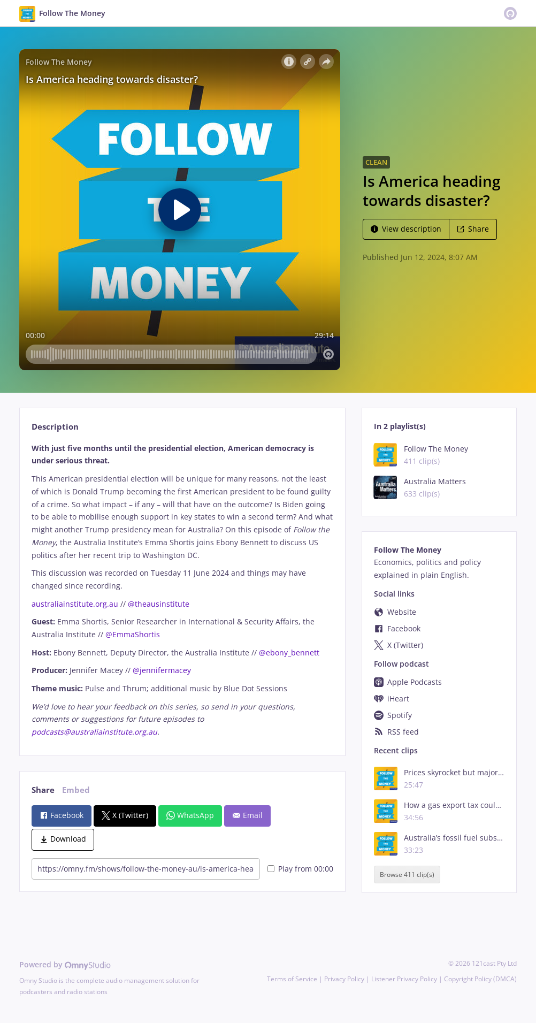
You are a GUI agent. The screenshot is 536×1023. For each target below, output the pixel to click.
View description (406, 229)
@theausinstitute (158, 604)
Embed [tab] (76, 790)
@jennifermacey (162, 670)
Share (473, 229)
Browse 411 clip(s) (407, 874)
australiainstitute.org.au (75, 604)
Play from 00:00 (300, 869)
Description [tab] (55, 426)
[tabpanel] (182, 590)
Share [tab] (43, 790)
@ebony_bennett (289, 652)
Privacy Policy (344, 978)
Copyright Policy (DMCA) (480, 978)
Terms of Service (292, 978)
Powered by (65, 964)
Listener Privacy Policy (404, 978)
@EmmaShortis (132, 634)
